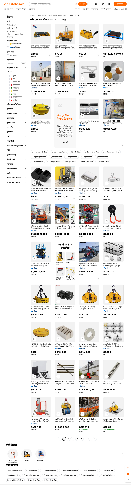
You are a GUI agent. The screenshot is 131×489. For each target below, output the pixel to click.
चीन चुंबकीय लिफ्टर (56, 157)
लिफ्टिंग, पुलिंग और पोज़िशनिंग (57, 15)
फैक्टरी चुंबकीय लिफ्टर (106, 475)
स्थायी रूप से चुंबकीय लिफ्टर (69, 475)
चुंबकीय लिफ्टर (75, 152)
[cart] (103, 4)
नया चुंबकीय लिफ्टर (102, 157)
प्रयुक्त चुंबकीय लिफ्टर (53, 162)
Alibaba (32, 15)
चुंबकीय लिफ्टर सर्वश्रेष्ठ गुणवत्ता (69, 470)
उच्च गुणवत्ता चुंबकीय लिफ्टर (39, 152)
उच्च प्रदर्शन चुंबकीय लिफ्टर (14, 470)
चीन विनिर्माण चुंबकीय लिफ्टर (15, 480)
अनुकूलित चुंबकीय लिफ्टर (39, 157)
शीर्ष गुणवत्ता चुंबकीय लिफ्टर (88, 475)
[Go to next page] (95, 439)
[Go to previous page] (60, 439)
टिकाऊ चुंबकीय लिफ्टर (50, 480)
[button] (76, 4)
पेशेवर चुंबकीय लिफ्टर (86, 162)
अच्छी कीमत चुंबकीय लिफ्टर (59, 152)
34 (90, 439)
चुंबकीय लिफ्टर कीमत (13, 475)
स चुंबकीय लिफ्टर (86, 157)
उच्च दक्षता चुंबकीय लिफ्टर (49, 470)
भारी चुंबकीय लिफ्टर (103, 162)
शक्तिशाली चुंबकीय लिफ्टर (89, 470)
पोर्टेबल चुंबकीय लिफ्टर (107, 470)
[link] (128, 468)
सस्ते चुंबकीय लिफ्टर (37, 162)
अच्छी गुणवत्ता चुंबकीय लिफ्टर (111, 152)
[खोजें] (82, 4)
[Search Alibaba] (52, 4)
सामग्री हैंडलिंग (42, 15)
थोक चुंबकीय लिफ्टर (70, 162)
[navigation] (17, 227)
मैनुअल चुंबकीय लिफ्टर (50, 475)
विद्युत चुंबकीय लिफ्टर (33, 480)
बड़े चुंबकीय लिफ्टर (31, 470)
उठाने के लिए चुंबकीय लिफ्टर (32, 475)
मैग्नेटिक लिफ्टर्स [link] (74, 15)
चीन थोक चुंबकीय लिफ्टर (92, 152)
